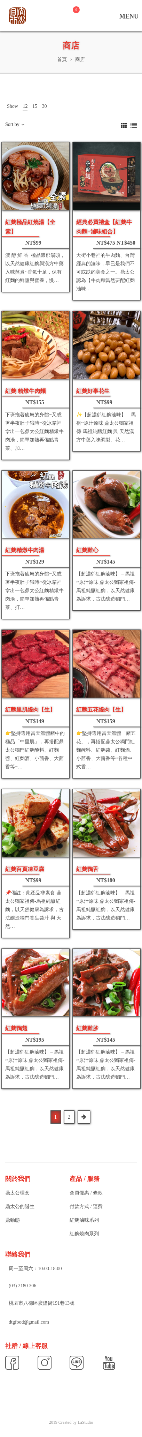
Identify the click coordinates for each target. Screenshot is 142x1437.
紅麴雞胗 (87, 1028)
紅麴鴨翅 (16, 1028)
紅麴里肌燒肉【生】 (30, 710)
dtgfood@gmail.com (29, 1322)
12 (25, 106)
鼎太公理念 (17, 1193)
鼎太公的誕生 (19, 1206)
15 (34, 106)
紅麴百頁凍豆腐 (24, 869)
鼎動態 (12, 1220)
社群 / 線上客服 (26, 1345)
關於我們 (17, 1178)
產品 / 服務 (85, 1178)
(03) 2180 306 (22, 1285)
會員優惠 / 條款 (86, 1193)
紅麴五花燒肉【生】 (101, 710)
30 (44, 106)
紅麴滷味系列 (84, 1220)
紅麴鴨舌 (87, 869)
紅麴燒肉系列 (84, 1233)
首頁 (62, 59)
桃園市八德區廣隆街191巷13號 (41, 1303)
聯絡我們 (17, 1254)
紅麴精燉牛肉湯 (24, 550)
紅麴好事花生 (93, 391)
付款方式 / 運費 (86, 1206)
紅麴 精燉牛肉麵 (25, 391)
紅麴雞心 (87, 550)
